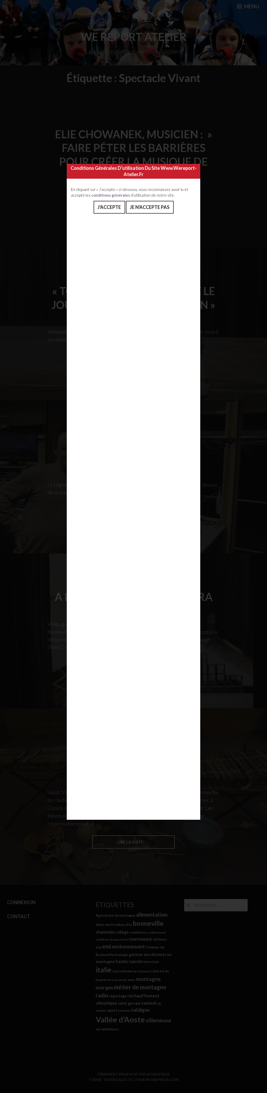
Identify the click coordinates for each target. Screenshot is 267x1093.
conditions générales (110, 195)
